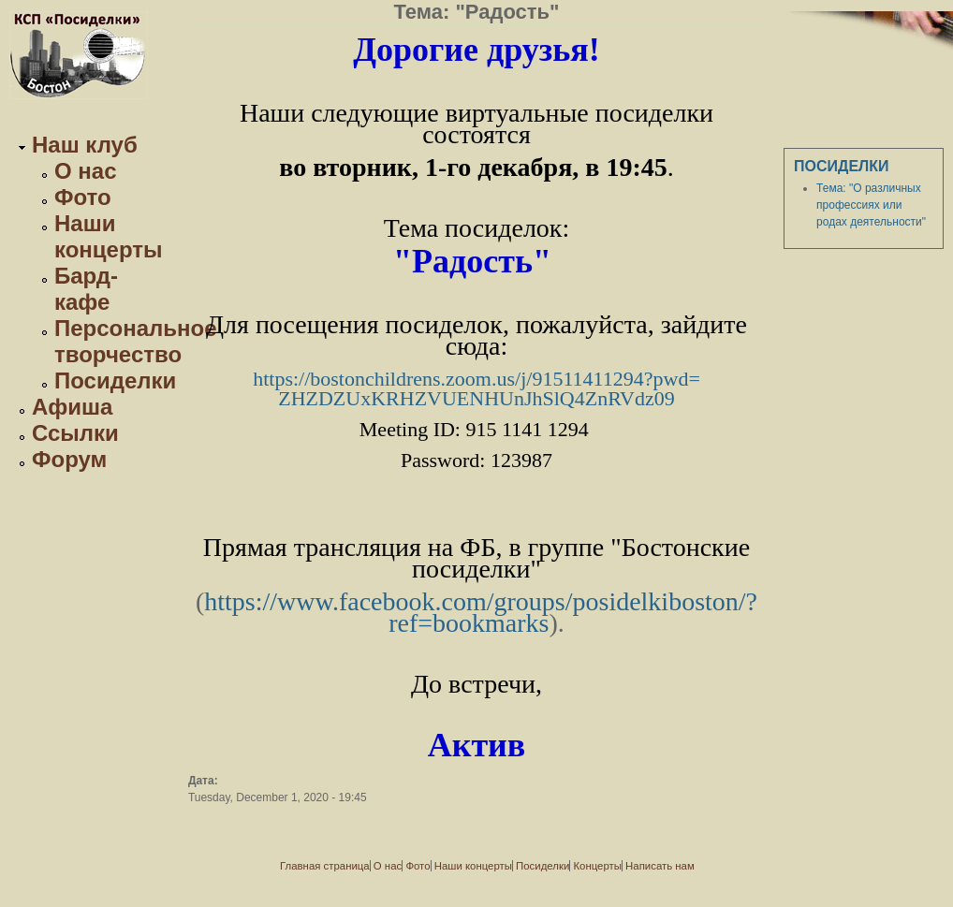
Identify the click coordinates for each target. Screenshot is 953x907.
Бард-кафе (86, 289)
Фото (82, 197)
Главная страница (325, 865)
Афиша (72, 406)
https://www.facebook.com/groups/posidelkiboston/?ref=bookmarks (480, 612)
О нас (85, 170)
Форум (69, 459)
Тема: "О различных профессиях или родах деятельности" (871, 205)
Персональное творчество (135, 341)
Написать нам (660, 865)
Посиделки (115, 380)
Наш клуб (85, 144)
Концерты (597, 865)
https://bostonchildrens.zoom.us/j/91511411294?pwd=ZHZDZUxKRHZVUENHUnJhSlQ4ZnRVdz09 (476, 388)
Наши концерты (108, 236)
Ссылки (75, 433)
